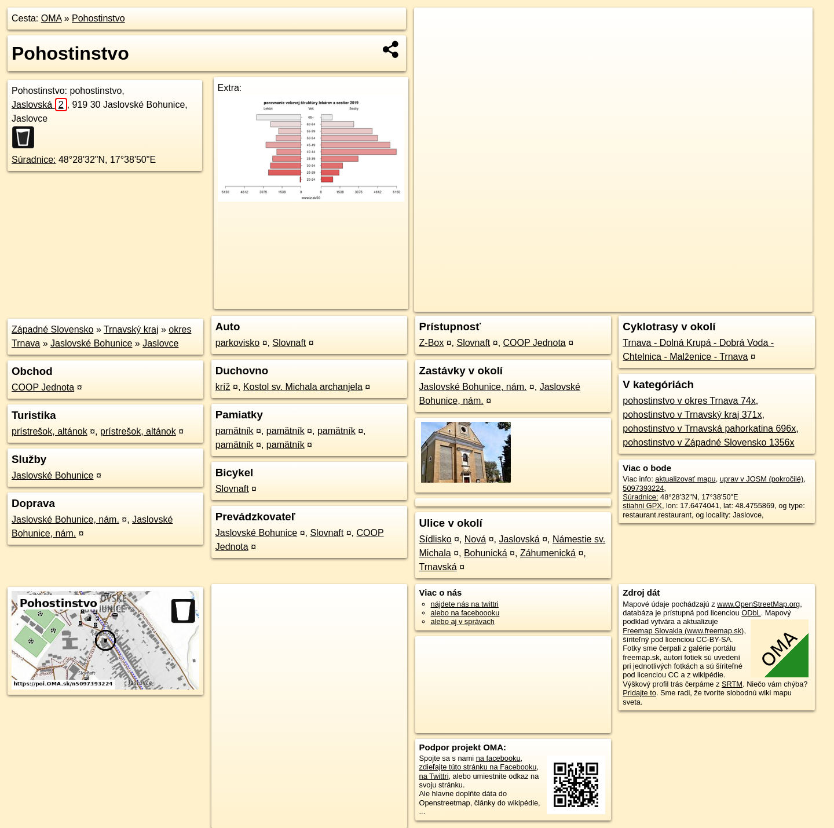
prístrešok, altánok (49, 431)
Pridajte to (639, 692)
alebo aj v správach (463, 621)
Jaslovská (39, 104)
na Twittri (434, 776)
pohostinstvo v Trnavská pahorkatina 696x (709, 428)
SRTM (732, 684)
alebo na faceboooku (465, 612)
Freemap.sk (672, 303)
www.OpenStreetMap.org (758, 604)
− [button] (434, 45)
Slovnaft (289, 343)
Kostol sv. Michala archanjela (303, 387)
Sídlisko (435, 539)
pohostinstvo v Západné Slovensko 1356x (708, 442)
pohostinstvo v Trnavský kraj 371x (692, 415)
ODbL (750, 612)
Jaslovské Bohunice (91, 343)
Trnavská (438, 567)
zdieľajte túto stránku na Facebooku (478, 767)
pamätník (234, 431)
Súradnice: (34, 160)
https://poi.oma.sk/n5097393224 (760, 303)
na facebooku (498, 758)
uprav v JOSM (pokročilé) (761, 479)
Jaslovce (160, 343)
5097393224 (643, 488)
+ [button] (434, 27)
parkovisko (237, 343)
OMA (51, 18)
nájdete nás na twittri (465, 604)
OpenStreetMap (612, 303)
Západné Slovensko (52, 329)
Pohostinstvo (98, 18)
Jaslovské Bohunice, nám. (65, 519)
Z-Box (431, 343)
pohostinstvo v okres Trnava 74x (689, 401)
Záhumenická (548, 553)
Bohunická (485, 553)
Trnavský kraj (131, 329)
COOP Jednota (43, 387)
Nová (475, 539)
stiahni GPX (642, 505)
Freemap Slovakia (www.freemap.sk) (683, 630)
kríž (223, 387)
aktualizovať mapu (685, 479)
